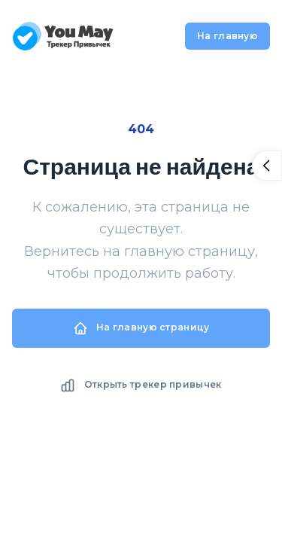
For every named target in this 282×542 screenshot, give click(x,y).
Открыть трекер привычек (140, 385)
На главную (227, 35)
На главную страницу (141, 328)
